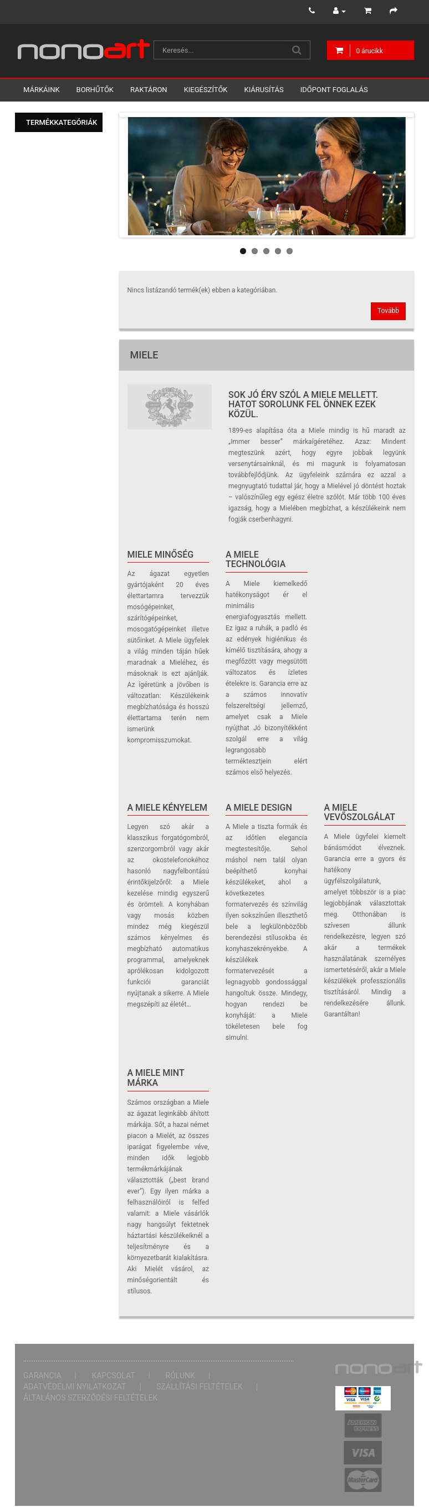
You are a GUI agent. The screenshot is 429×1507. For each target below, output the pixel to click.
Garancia (42, 1375)
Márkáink (41, 89)
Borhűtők (95, 89)
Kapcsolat (113, 1375)
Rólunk (180, 1375)
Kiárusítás (264, 89)
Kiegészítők (206, 89)
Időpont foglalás (334, 89)
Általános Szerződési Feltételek (90, 1397)
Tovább (388, 311)
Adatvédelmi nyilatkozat (74, 1386)
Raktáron (148, 89)
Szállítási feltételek (199, 1386)
